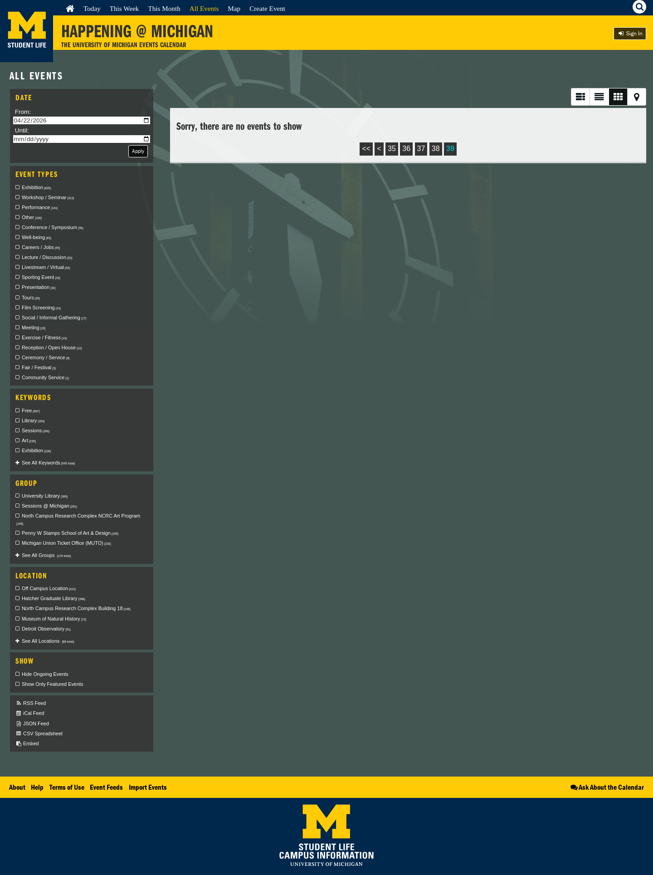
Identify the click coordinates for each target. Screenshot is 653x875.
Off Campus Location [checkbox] (49, 588)
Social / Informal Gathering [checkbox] (54, 317)
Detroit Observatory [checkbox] (46, 628)
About (17, 787)
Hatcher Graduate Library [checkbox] (53, 598)
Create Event (267, 8)
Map (234, 8)
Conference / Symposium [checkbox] (52, 227)
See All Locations (48, 641)
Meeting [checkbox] (33, 327)
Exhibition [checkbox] (36, 187)
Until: (22, 130)
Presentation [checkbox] (39, 287)
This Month (164, 8)
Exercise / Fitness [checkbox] (44, 337)
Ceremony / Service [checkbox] (45, 357)
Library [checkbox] (33, 420)
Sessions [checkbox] (35, 430)
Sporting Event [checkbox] (41, 277)
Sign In (630, 33)
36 (406, 148)
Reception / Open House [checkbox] (52, 347)
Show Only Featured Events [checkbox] (52, 684)
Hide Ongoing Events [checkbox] (45, 674)
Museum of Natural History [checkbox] (54, 618)
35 (392, 148)
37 (421, 148)
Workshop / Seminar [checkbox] (48, 197)
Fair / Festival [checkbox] (39, 367)
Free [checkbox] (31, 410)
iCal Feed (29, 713)
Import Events (148, 787)
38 (436, 148)
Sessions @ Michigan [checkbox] (49, 505)
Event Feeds (106, 787)
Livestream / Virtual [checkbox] (46, 267)
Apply (138, 150)
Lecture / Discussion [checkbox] (47, 257)
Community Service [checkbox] (45, 377)
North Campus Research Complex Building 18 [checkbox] (76, 608)
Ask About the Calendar (606, 787)
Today (92, 8)
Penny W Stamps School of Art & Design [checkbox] (70, 533)
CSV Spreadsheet (39, 734)
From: (23, 111)
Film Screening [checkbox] (41, 307)
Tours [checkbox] (31, 297)
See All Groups (46, 555)
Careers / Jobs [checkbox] (41, 247)
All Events (204, 8)
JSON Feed (32, 724)
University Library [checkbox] (45, 496)
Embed (27, 744)
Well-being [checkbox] (36, 237)
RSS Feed (30, 703)
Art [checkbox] (29, 440)
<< (366, 148)
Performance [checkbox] (40, 207)
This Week (124, 8)
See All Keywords (48, 462)
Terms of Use (66, 787)
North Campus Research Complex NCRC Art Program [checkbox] (78, 519)
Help (37, 787)
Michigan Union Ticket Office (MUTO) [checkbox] (66, 543)
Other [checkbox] (32, 217)
